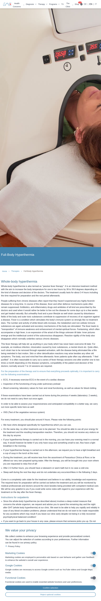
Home (4, 271)
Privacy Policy (12, 546)
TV (62, 4)
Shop (77, 4)
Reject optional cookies (50, 594)
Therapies (15, 271)
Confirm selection (50, 588)
